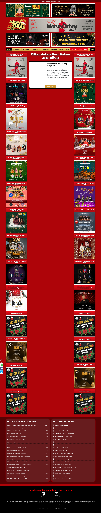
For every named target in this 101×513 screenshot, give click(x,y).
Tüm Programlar (17, 49)
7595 (47, 430)
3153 (47, 470)
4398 (47, 447)
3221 (47, 467)
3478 (47, 461)
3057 (47, 473)
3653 (47, 456)
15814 (46, 425)
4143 (47, 450)
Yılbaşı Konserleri (36, 49)
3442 (47, 464)
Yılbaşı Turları (54, 49)
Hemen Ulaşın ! (50, 86)
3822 (47, 453)
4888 (47, 442)
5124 (47, 439)
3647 (47, 459)
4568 (47, 445)
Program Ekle (74, 49)
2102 (47, 478)
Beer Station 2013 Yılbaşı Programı (57, 65)
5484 (47, 436)
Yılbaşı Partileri (45, 49)
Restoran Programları (64, 49)
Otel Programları (26, 49)
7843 (47, 428)
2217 (47, 476)
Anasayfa (9, 49)
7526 (47, 433)
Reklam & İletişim (83, 49)
